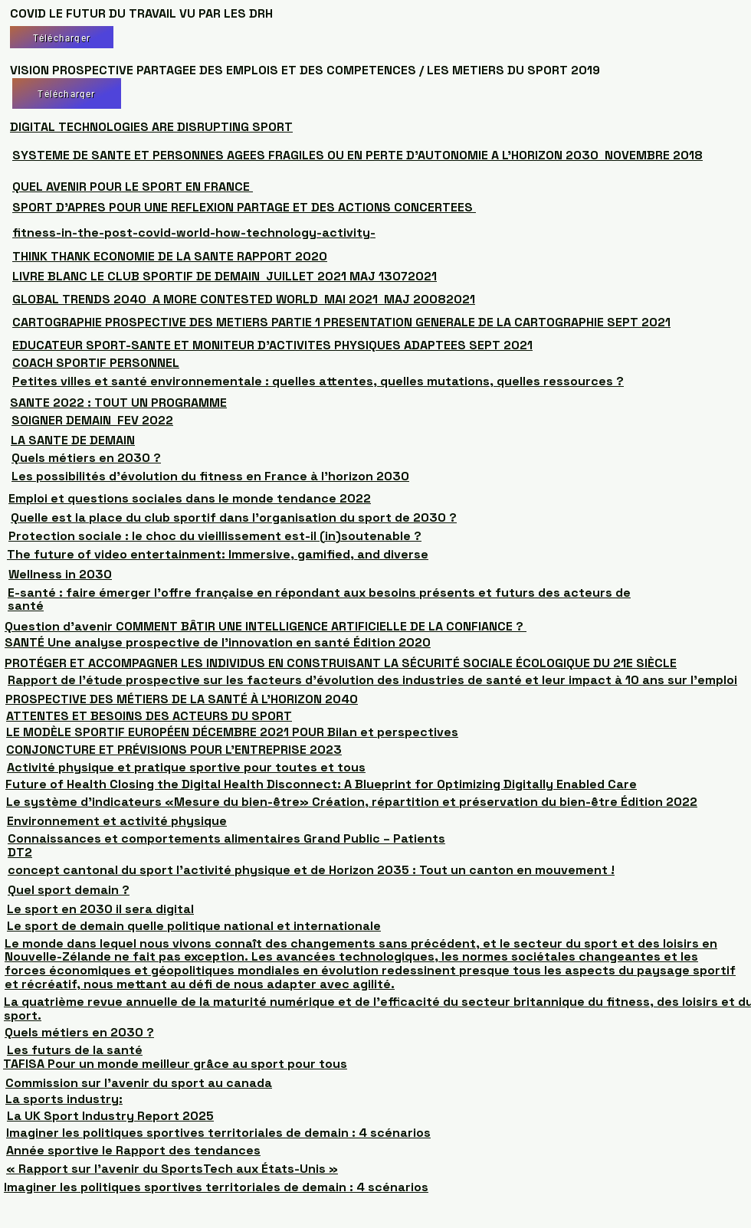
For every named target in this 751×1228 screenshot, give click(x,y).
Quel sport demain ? (69, 890)
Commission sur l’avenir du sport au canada (138, 1083)
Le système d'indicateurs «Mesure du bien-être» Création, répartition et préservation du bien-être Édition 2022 (351, 802)
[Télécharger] (61, 37)
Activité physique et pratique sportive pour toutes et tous (186, 767)
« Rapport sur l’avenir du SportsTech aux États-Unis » (172, 1169)
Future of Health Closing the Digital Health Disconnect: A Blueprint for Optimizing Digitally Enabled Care (321, 784)
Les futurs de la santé (75, 1050)
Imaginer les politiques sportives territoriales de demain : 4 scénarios (218, 1133)
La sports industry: (64, 1099)
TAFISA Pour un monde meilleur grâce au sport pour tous (175, 1064)
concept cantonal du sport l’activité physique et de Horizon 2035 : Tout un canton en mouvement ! (311, 870)
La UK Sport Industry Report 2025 (110, 1116)
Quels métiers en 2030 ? (79, 1032)
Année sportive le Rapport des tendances (133, 1150)
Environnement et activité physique (117, 821)
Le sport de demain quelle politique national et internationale (194, 926)
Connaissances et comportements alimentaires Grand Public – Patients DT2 (226, 845)
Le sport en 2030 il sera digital (100, 909)
